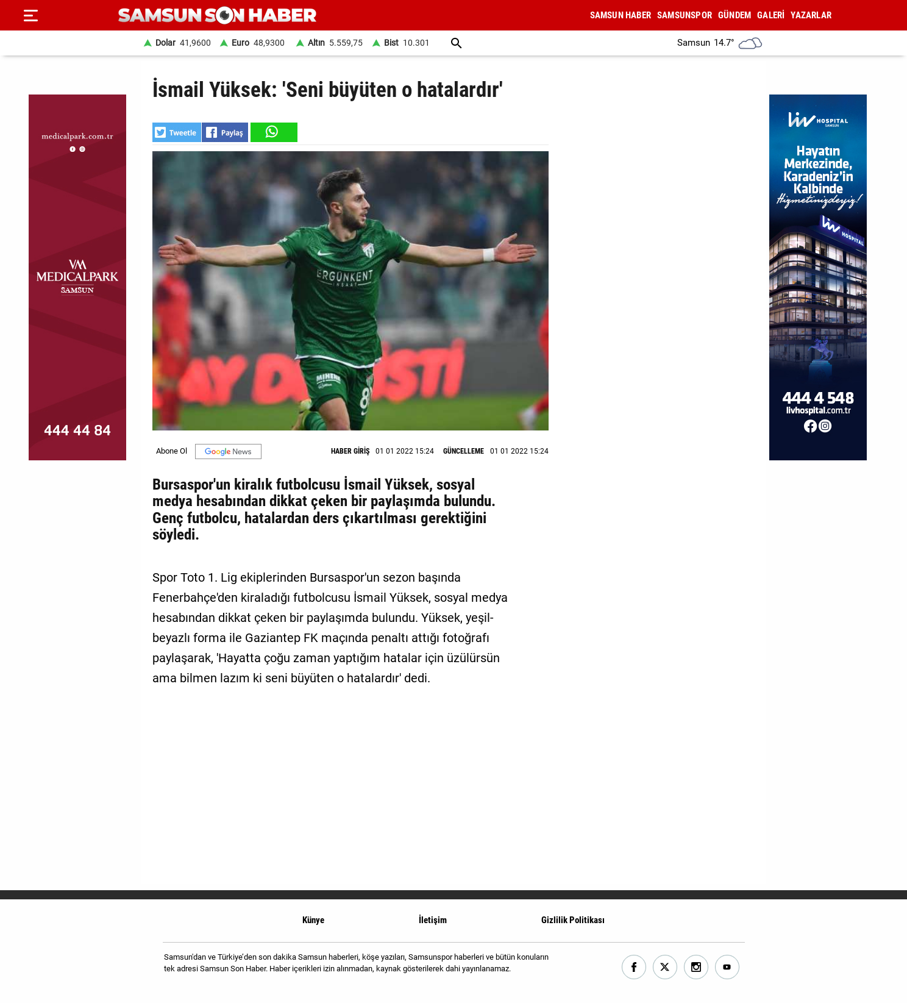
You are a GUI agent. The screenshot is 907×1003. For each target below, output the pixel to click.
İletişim (433, 920)
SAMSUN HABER (620, 15)
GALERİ (770, 15)
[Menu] (30, 15)
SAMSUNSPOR (684, 15)
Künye (313, 920)
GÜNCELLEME (463, 451)
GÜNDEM (734, 15)
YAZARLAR (811, 15)
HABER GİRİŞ (350, 451)
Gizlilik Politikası (573, 920)
